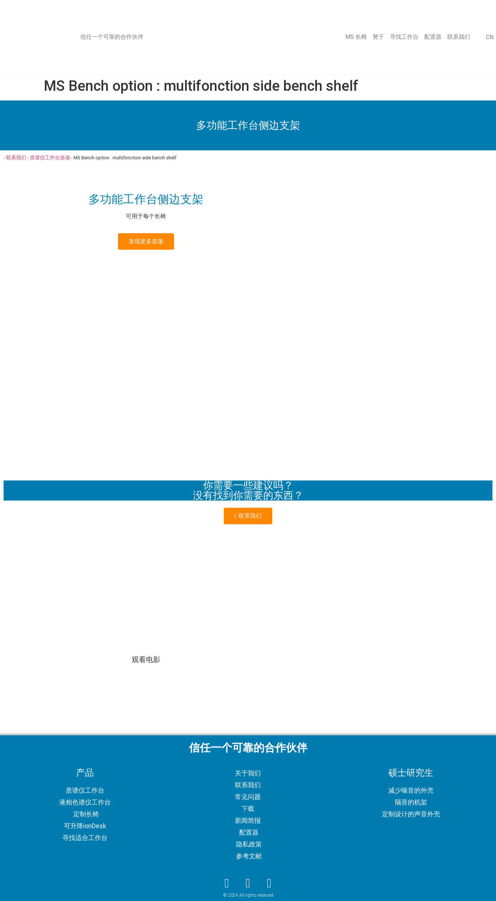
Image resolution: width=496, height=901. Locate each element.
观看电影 (146, 659)
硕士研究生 (410, 773)
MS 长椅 (356, 36)
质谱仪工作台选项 (50, 157)
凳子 (378, 36)
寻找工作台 (404, 36)
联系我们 (458, 36)
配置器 (432, 36)
